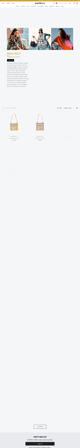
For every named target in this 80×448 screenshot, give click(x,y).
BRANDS (57, 6)
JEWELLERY (52, 6)
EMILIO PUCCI (13, 53)
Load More (40, 426)
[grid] (77, 108)
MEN (3, 3)
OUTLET (62, 6)
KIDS (13, 3)
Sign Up (40, 444)
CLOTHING (23, 6)
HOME (8, 3)
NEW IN (17, 6)
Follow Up (10, 60)
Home (3, 108)
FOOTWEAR (33, 6)
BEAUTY (46, 6)
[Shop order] (68, 108)
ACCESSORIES (40, 6)
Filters (59, 108)
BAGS (28, 6)
